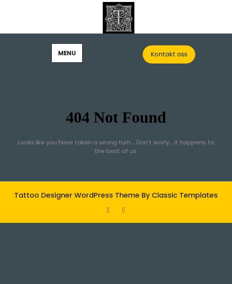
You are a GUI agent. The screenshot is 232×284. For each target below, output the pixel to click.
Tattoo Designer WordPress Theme (77, 195)
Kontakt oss (169, 54)
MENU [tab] (67, 53)
